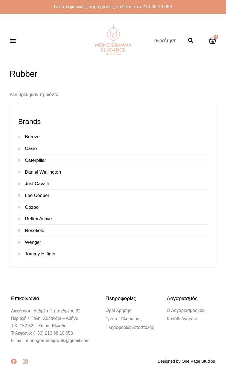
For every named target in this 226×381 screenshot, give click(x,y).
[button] (12, 40)
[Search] (190, 40)
